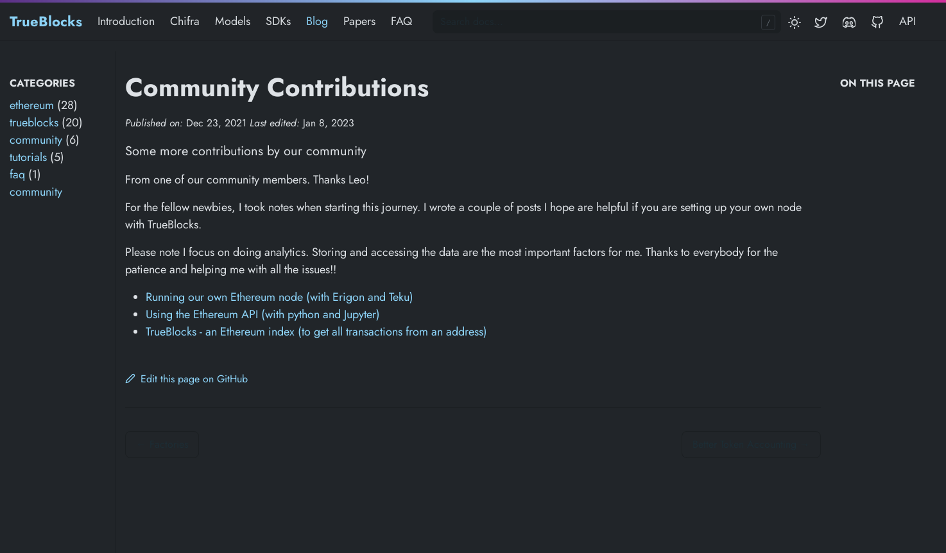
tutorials (28, 157)
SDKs (278, 21)
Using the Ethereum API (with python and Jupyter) (263, 314)
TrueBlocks (46, 21)
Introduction (126, 21)
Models (232, 21)
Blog (317, 21)
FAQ (401, 21)
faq (17, 174)
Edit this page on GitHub (186, 378)
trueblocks (34, 122)
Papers (359, 21)
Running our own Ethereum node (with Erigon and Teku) (279, 297)
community (36, 140)
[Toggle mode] (795, 21)
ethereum (32, 105)
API (907, 21)
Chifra (185, 21)
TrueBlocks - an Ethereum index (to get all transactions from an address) (316, 331)
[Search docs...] (607, 21)
